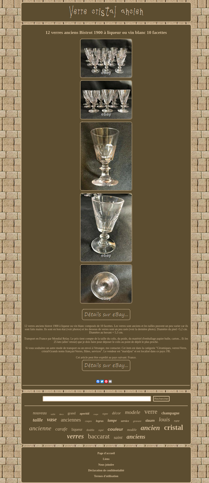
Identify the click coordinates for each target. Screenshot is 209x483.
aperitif (84, 413)
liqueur (76, 429)
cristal (173, 428)
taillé (53, 414)
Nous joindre (106, 464)
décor (116, 413)
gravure (137, 421)
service (125, 421)
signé (100, 430)
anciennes (71, 420)
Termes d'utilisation (106, 476)
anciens (136, 436)
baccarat (99, 436)
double (90, 430)
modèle (132, 430)
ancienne (40, 428)
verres (75, 436)
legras (100, 421)
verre (150, 411)
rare (176, 421)
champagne (170, 413)
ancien (150, 428)
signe (105, 413)
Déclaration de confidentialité (106, 470)
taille (38, 420)
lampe (112, 420)
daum (150, 421)
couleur (115, 429)
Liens (106, 459)
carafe (61, 429)
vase (52, 419)
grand (72, 413)
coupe (95, 414)
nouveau (40, 413)
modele (132, 412)
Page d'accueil (106, 453)
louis (164, 419)
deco (61, 414)
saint (118, 437)
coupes (88, 421)
